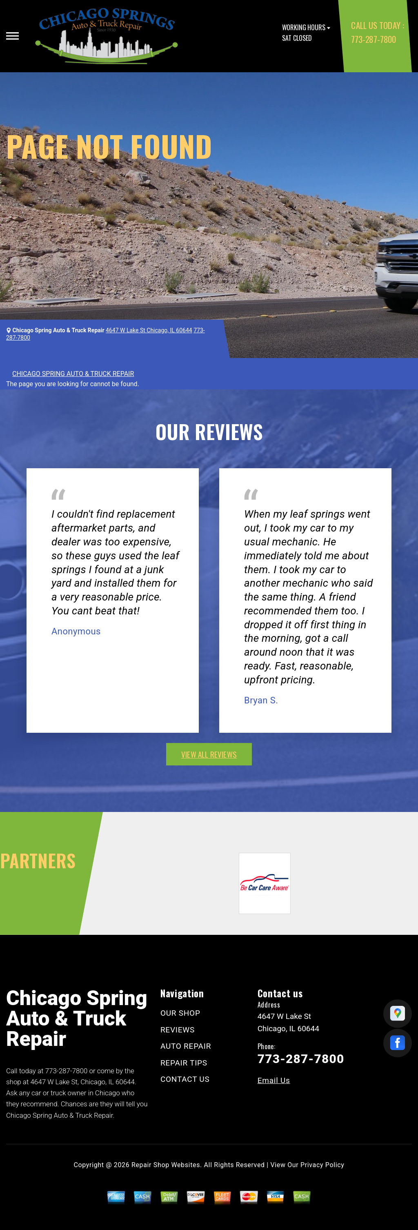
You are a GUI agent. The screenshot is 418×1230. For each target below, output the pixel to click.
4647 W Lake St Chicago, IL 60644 (149, 330)
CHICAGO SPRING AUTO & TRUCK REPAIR (73, 374)
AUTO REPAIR (185, 1046)
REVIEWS (177, 1029)
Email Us (274, 1080)
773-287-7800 (373, 39)
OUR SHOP (180, 1013)
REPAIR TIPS (183, 1063)
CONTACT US (185, 1079)
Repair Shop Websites (165, 1165)
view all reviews (209, 754)
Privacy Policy (322, 1165)
